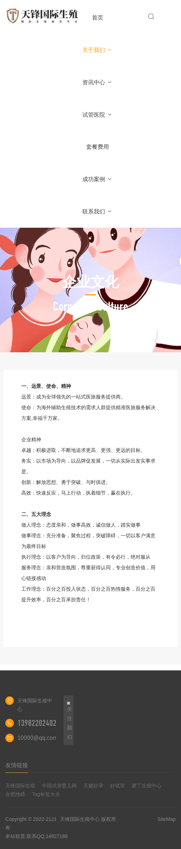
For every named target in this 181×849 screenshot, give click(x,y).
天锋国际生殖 (20, 786)
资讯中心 (97, 82)
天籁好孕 (93, 786)
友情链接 (16, 765)
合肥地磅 (15, 794)
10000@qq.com (37, 738)
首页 (97, 18)
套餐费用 (97, 147)
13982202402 (36, 723)
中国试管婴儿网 (59, 786)
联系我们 (97, 212)
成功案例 (97, 179)
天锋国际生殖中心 (80, 819)
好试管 (117, 786)
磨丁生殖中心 (146, 786)
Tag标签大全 (46, 794)
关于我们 (97, 50)
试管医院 (97, 115)
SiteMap (167, 819)
